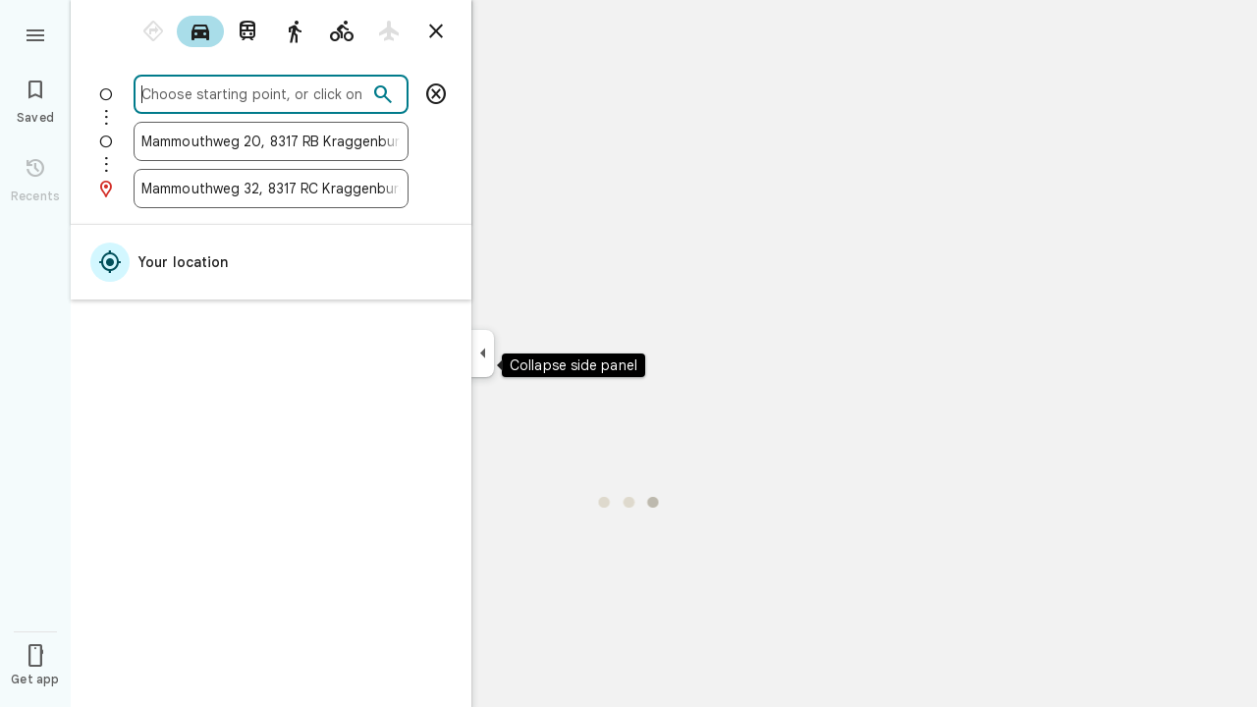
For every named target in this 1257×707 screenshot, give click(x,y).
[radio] (153, 31)
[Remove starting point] (436, 94)
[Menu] (35, 33)
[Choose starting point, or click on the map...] (254, 94)
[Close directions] (436, 31)
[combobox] (254, 94)
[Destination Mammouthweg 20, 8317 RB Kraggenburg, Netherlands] (271, 141)
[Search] (383, 95)
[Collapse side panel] (482, 353)
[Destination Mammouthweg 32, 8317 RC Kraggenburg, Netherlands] (271, 188)
